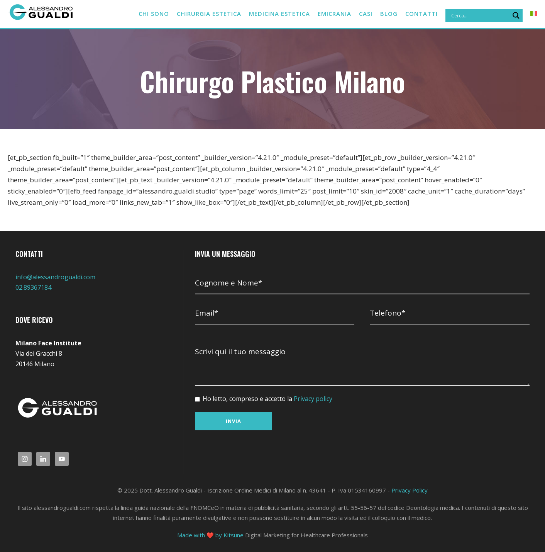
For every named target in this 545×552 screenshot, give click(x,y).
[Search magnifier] (516, 15)
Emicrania (331, 13)
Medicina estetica (272, 13)
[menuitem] (533, 17)
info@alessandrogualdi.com (55, 277)
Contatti (422, 13)
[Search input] (479, 15)
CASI (364, 13)
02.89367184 (33, 287)
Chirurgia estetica (197, 13)
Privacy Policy (409, 490)
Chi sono (139, 13)
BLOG (389, 13)
